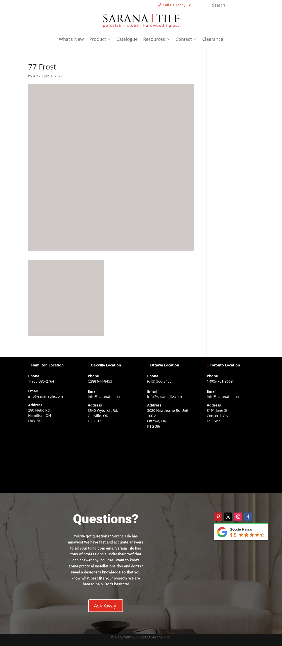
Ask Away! (105, 605)
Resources (154, 39)
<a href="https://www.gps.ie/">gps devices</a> (170, 460)
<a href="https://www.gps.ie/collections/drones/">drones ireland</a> (111, 455)
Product (97, 39)
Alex (36, 76)
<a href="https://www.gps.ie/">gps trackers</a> (51, 455)
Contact (184, 39)
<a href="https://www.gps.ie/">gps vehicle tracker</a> (230, 455)
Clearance (212, 39)
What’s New (71, 39)
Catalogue (127, 39)
